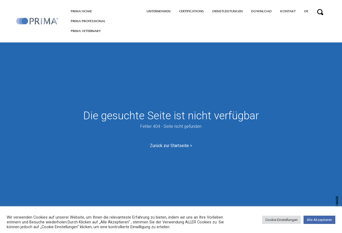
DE (306, 11)
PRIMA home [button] (81, 11)
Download (261, 11)
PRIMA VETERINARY (86, 31)
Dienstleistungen (227, 11)
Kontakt (288, 11)
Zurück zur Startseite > (171, 145)
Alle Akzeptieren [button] (319, 220)
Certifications (191, 11)
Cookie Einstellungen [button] (281, 220)
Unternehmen (158, 11)
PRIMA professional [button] (88, 21)
